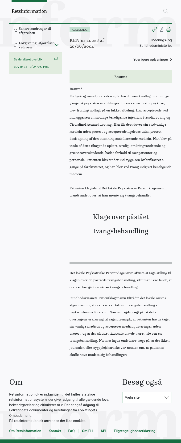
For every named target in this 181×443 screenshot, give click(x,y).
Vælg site (132, 397)
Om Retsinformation (25, 431)
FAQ (71, 431)
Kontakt (55, 431)
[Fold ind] (56, 45)
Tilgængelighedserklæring (134, 431)
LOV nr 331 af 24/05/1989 (31, 66)
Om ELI (87, 431)
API (103, 431)
